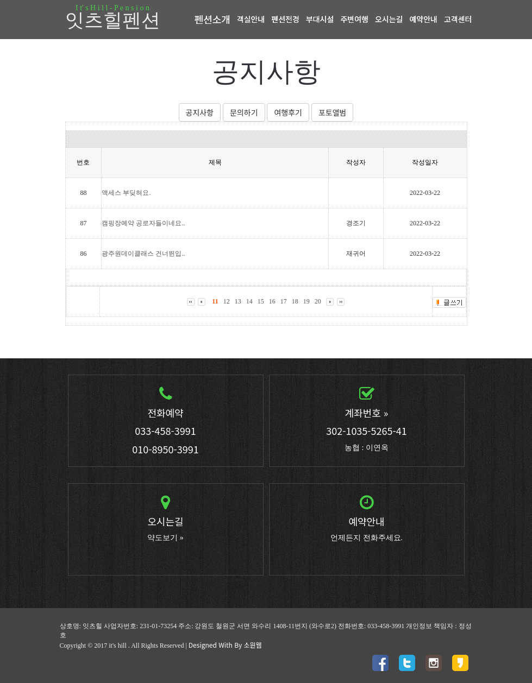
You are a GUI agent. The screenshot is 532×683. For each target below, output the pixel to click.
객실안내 (251, 19)
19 (306, 301)
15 (261, 301)
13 (238, 301)
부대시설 (320, 19)
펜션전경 (285, 19)
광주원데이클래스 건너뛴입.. (143, 253)
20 (318, 301)
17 (283, 301)
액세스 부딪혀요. (126, 193)
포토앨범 (332, 112)
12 (226, 301)
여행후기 (288, 112)
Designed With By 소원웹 (225, 644)
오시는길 (389, 19)
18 (295, 301)
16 (272, 301)
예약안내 (423, 19)
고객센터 (458, 19)
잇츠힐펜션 (112, 18)
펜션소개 (212, 19)
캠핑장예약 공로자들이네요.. (143, 223)
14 (249, 301)
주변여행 (354, 19)
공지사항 (200, 112)
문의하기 (244, 112)
